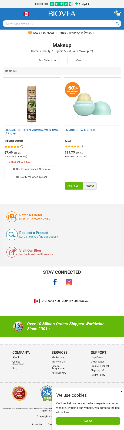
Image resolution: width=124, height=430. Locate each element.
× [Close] (121, 391)
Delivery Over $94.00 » (76, 32)
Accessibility (37, 424)
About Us (17, 357)
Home (35, 51)
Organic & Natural (65, 51)
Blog (14, 368)
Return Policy (98, 375)
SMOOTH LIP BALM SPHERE (80, 130)
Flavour (90, 185)
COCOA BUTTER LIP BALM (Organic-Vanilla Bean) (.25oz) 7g (32, 131)
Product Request (100, 366)
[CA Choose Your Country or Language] (27, 14)
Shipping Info (98, 370)
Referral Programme (58, 367)
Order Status (98, 361)
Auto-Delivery (59, 372)
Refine (78, 60)
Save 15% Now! (41, 32)
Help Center (97, 357)
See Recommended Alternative (32, 169)
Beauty (46, 51)
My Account (58, 357)
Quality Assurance (18, 362)
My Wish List (58, 361)
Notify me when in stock (31, 177)
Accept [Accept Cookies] (88, 420)
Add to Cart (74, 185)
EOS (69, 141)
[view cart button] (118, 14)
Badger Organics (15, 141)
